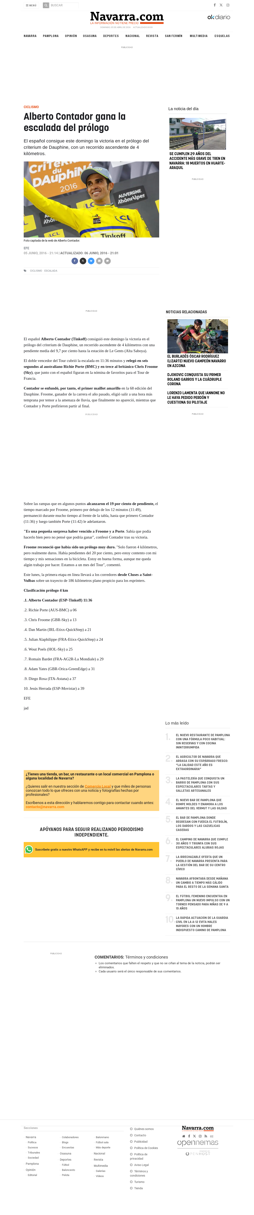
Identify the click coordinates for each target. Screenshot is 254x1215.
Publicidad (141, 1141)
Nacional (132, 36)
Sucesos (33, 1147)
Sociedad (33, 1157)
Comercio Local (98, 786)
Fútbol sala (102, 1142)
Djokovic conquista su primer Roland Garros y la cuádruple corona (194, 379)
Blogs (65, 1142)
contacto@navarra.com (45, 807)
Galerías (100, 1170)
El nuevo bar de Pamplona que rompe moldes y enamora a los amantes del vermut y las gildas (201, 804)
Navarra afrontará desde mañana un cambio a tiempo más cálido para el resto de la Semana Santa (202, 882)
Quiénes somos (144, 1129)
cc (211, 1136)
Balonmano (102, 1137)
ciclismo (36, 270)
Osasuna (90, 36)
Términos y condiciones (146, 957)
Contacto (140, 1135)
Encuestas (68, 1147)
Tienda (138, 1188)
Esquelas (222, 36)
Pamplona (50, 36)
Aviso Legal (141, 1165)
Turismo (139, 1182)
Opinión (71, 36)
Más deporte (103, 1147)
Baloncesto (68, 1169)
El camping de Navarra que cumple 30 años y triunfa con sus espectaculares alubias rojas (202, 843)
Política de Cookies (146, 1148)
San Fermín (173, 36)
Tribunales (34, 1152)
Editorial (32, 1175)
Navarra (30, 36)
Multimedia (199, 36)
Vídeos (100, 1176)
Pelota (65, 1175)
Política (32, 1142)
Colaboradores (70, 1137)
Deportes (111, 36)
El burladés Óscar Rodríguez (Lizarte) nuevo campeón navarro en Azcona (196, 361)
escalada (50, 270)
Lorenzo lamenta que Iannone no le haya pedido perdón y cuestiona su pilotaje (196, 397)
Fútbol (65, 1164)
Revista (152, 36)
